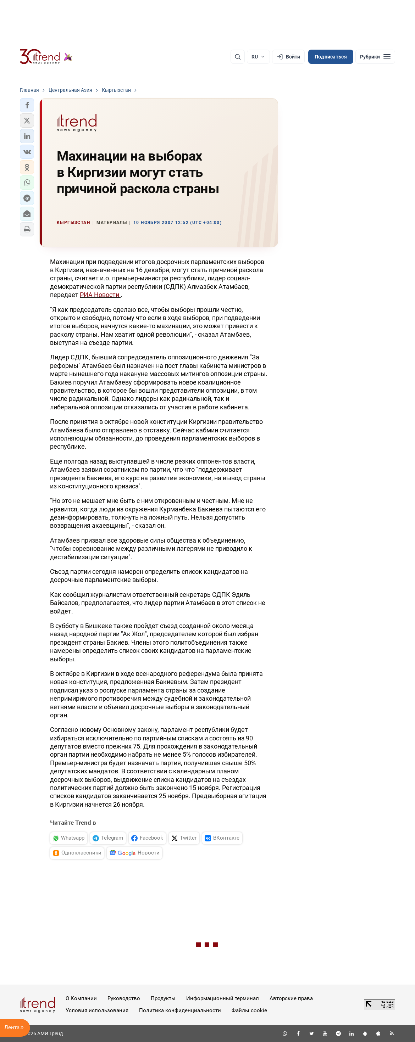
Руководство (123, 998)
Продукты (163, 998)
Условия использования (97, 1010)
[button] (27, 105)
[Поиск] (238, 57)
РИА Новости (100, 294)
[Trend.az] (46, 57)
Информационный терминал (222, 998)
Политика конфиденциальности (180, 1010)
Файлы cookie (249, 1010)
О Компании (81, 998)
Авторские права (291, 998)
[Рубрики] (375, 57)
